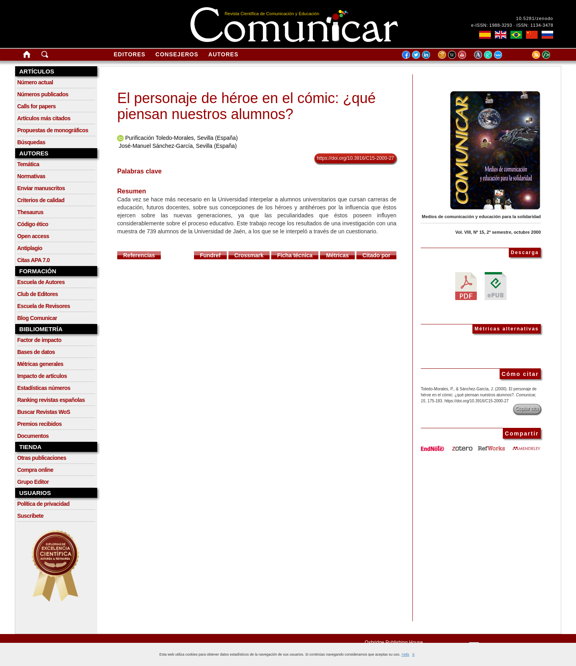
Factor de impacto (39, 340)
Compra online (35, 470)
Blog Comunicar (37, 318)
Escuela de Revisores (43, 306)
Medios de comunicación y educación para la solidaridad (481, 216)
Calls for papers (36, 106)
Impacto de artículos (42, 376)
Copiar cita (527, 409)
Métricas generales (40, 364)
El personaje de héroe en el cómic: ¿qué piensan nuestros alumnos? (246, 106)
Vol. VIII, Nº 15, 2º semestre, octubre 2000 (498, 232)
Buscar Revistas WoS (43, 412)
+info (405, 654)
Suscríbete (30, 516)
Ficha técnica (295, 255)
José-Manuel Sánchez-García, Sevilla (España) (178, 146)
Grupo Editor (33, 482)
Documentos (33, 436)
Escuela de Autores (41, 282)
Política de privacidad (43, 504)
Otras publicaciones (41, 458)
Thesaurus (30, 212)
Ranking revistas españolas (51, 400)
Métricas (337, 255)
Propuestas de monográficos (52, 130)
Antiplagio (29, 248)
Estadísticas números (43, 388)
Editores (129, 54)
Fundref (210, 255)
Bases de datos (36, 352)
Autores (223, 54)
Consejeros (177, 54)
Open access (33, 236)
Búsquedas (31, 142)
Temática (28, 164)
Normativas (31, 176)
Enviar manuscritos (41, 188)
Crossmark (249, 255)
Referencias (139, 255)
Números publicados (42, 94)
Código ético (32, 224)
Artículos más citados (43, 118)
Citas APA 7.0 (33, 260)
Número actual (35, 82)
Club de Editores (37, 294)
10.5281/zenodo (534, 18)
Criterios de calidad (40, 200)
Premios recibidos (39, 424)
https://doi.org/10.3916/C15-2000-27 (355, 158)
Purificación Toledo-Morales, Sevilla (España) (181, 138)
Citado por (376, 255)
